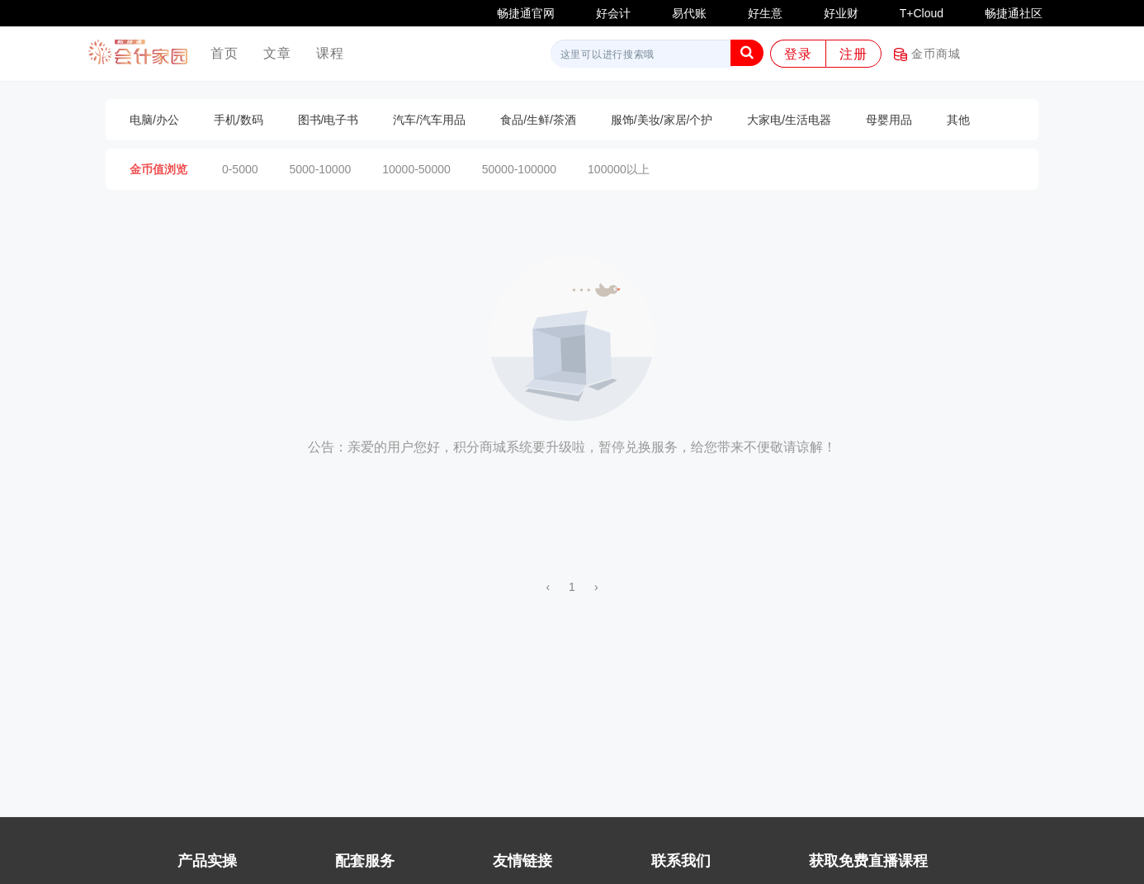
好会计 (613, 13)
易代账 (689, 13)
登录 (798, 54)
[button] (746, 53)
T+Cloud (921, 13)
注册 (853, 54)
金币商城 (927, 54)
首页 (230, 52)
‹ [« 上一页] (548, 586)
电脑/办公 (154, 119)
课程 (330, 53)
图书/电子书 (328, 119)
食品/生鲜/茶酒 (538, 119)
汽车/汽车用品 (429, 119)
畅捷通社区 (1013, 13)
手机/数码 (238, 119)
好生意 (765, 13)
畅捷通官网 (526, 13)
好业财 (841, 13)
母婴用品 (889, 119)
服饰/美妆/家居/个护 (662, 119)
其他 (958, 119)
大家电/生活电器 (789, 119)
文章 (277, 53)
